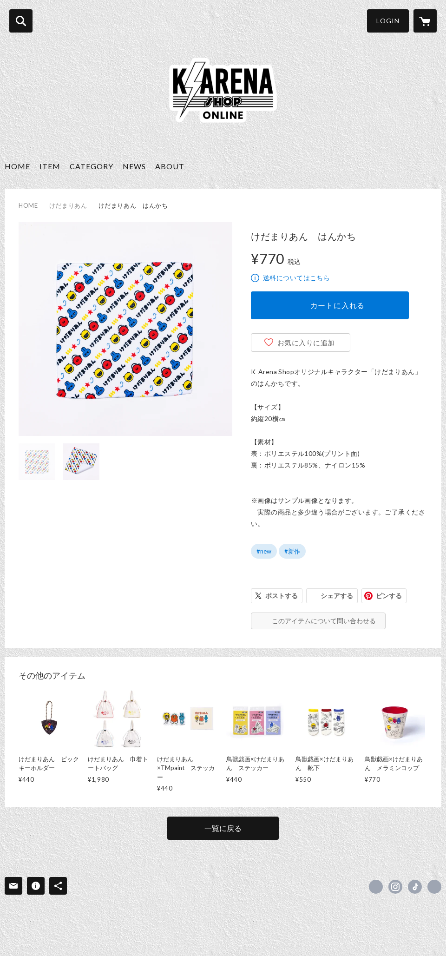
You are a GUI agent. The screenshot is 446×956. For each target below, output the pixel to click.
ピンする (389, 596)
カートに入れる (337, 305)
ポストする (281, 596)
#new (263, 551)
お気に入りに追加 (306, 342)
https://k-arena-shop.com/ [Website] (434, 887)
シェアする (337, 596)
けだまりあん (68, 205)
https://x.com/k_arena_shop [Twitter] (376, 887)
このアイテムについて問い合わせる (324, 621)
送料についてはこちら (296, 278)
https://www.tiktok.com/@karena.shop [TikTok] (415, 887)
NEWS (134, 166)
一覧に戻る (223, 828)
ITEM (49, 166)
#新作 (292, 551)
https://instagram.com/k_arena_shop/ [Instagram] (395, 887)
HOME (17, 166)
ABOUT (169, 166)
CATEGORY (91, 166)
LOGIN (388, 21)
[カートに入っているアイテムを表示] (425, 21)
